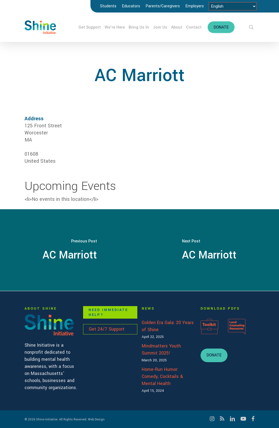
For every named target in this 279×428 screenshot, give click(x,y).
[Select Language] (233, 6)
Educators (131, 6)
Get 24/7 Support (107, 329)
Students (108, 6)
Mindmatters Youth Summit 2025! (161, 349)
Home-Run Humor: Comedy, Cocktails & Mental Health (162, 376)
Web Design (96, 419)
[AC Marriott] (70, 250)
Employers (194, 6)
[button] (214, 355)
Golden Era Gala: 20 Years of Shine (168, 326)
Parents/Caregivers (162, 6)
